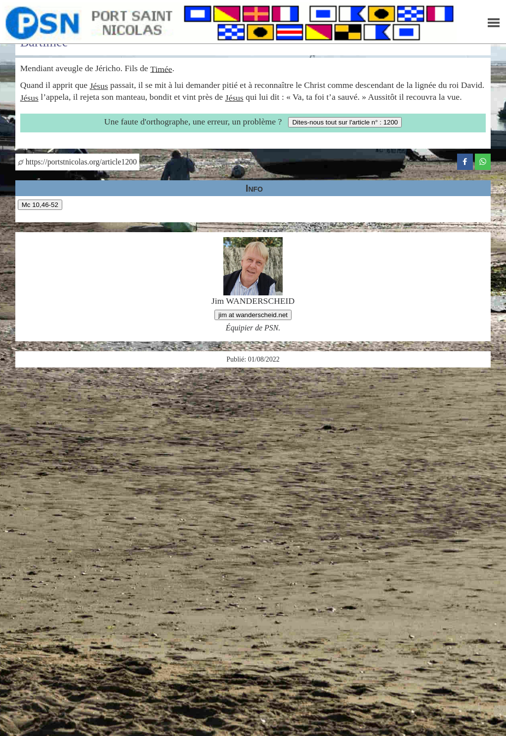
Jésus (98, 86)
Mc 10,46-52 (40, 204)
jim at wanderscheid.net (253, 315)
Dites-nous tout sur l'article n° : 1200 (345, 122)
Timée (161, 69)
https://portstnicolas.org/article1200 (77, 162)
